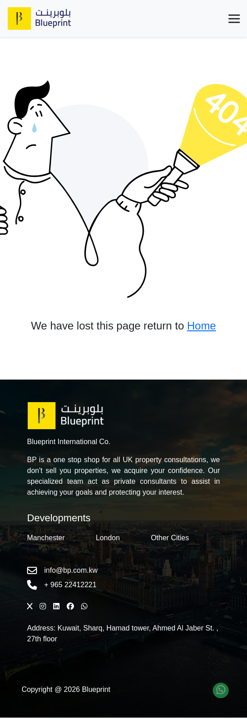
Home (201, 326)
